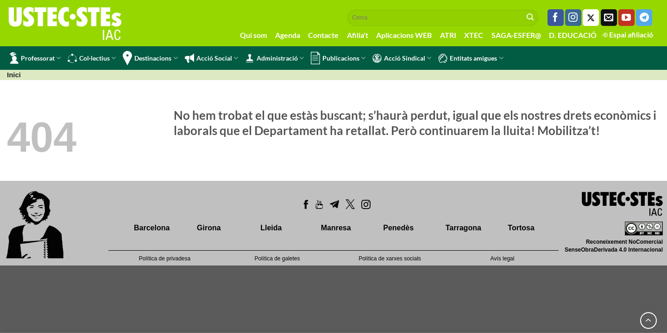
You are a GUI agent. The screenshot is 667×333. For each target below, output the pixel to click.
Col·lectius (92, 58)
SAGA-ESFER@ (516, 35)
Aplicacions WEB (404, 35)
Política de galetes (277, 258)
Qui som (253, 35)
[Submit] (530, 17)
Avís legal (503, 258)
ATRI (448, 35)
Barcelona (152, 228)
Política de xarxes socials (390, 258)
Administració (274, 58)
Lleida (271, 228)
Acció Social (211, 58)
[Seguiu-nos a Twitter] (591, 17)
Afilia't (357, 35)
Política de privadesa (164, 258)
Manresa (336, 228)
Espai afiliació (627, 34)
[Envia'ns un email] (609, 17)
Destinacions (150, 58)
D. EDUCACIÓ (573, 35)
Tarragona (463, 228)
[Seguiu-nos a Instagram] (573, 17)
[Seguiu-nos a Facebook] (555, 17)
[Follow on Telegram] (644, 17)
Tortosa (521, 228)
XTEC (473, 35)
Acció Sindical (401, 58)
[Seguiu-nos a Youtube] (626, 17)
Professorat (35, 58)
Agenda (287, 35)
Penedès (398, 228)
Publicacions (338, 58)
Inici (14, 75)
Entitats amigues (470, 58)
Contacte (323, 35)
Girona (209, 228)
